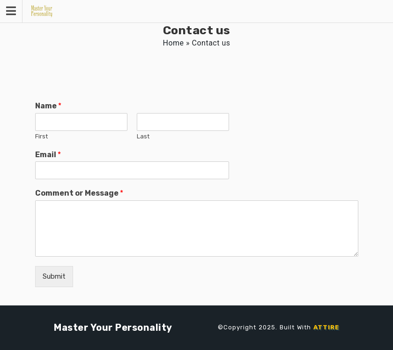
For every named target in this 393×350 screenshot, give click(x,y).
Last (143, 136)
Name (48, 105)
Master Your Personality (113, 327)
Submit (54, 276)
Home (173, 42)
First (41, 136)
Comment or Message (79, 193)
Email (48, 154)
